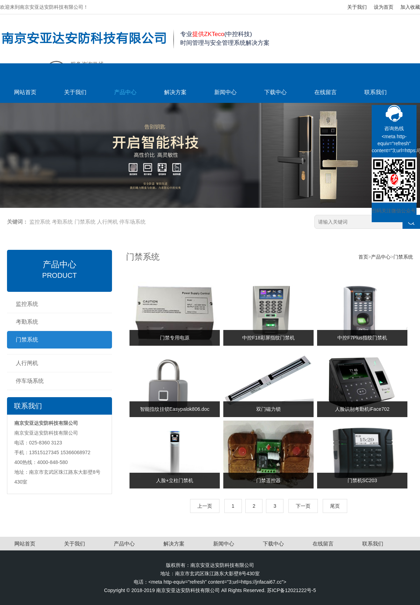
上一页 (204, 506)
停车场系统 (132, 222)
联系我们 (375, 92)
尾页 (335, 506)
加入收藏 (410, 7)
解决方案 (175, 92)
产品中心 (125, 92)
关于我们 (357, 7)
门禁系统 (85, 222)
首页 (363, 257)
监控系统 (39, 222)
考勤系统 (62, 222)
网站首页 (25, 92)
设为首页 (383, 7)
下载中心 (275, 92)
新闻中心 (225, 92)
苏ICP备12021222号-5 (291, 590)
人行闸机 (107, 222)
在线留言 (325, 92)
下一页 (303, 506)
